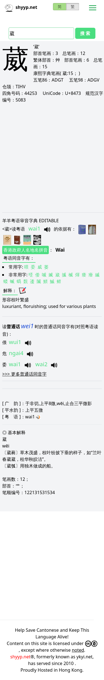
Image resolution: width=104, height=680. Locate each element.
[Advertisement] (52, 157)
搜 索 (85, 33)
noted (78, 650)
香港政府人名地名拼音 (25, 250)
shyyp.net (20, 657)
